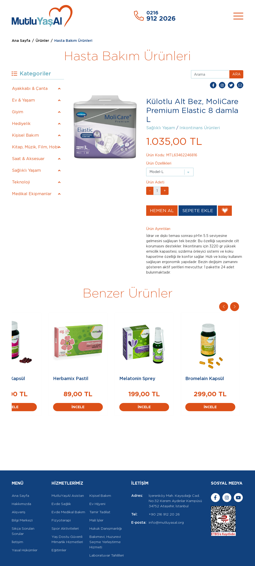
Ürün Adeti (155, 182)
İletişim (17, 525)
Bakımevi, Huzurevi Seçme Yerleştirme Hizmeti (105, 525)
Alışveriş (18, 496)
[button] (234, 306)
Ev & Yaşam (23, 100)
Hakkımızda (21, 487)
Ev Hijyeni (97, 487)
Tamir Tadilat (99, 496)
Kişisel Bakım (25, 135)
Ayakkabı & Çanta (30, 88)
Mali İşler (96, 504)
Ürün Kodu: (155, 155)
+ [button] (165, 191)
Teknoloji (21, 182)
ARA (236, 74)
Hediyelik (21, 123)
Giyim (17, 112)
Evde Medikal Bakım (68, 496)
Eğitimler (59, 534)
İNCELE (50, 418)
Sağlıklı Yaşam (26, 170)
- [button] (150, 191)
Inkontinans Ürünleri (200, 127)
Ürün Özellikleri (158, 163)
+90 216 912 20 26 (164, 498)
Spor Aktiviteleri (65, 512)
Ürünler (42, 41)
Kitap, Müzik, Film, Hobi (35, 147)
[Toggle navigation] (238, 16)
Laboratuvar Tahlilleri (106, 539)
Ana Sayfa (21, 41)
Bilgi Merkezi (22, 504)
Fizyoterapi (61, 504)
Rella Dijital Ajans (57, 559)
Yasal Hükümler (24, 534)
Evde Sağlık (61, 487)
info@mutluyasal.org (166, 506)
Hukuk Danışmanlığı (105, 512)
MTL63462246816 (181, 155)
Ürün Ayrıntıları (158, 229)
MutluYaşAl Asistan (68, 479)
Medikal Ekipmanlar (32, 193)
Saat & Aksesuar (28, 158)
